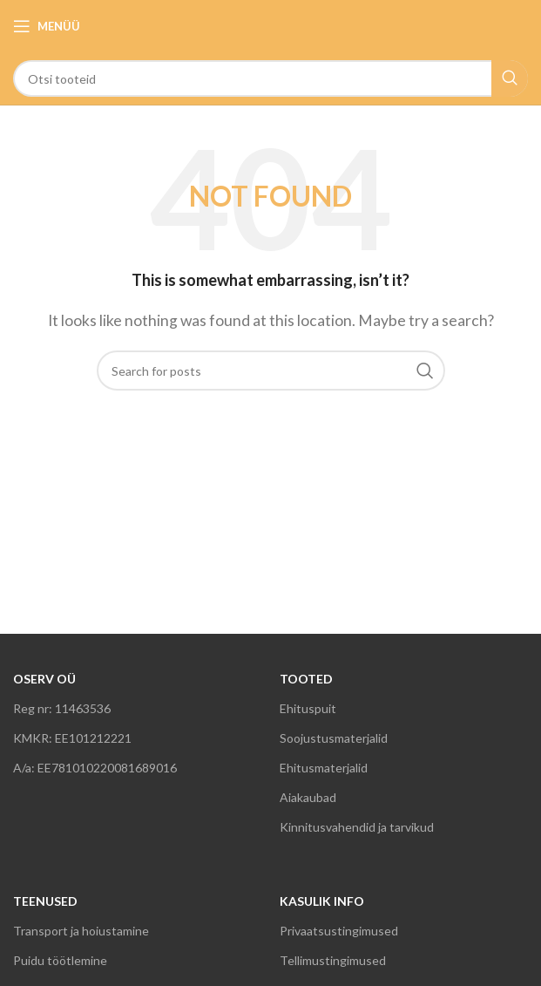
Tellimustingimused (333, 960)
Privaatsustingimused (339, 930)
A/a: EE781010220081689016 (95, 767)
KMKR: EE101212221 (72, 738)
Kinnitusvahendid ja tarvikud (357, 826)
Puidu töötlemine (60, 960)
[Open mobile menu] (46, 26)
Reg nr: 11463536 (62, 708)
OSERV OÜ (44, 678)
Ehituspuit (308, 708)
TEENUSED (45, 901)
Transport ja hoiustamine (81, 930)
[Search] (270, 78)
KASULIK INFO (322, 901)
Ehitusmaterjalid (324, 767)
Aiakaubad (308, 797)
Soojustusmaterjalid (334, 738)
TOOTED (306, 678)
